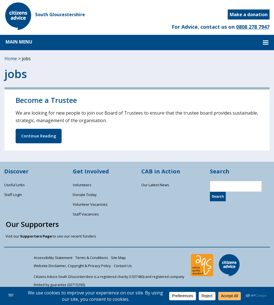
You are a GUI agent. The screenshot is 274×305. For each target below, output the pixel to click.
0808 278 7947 (253, 26)
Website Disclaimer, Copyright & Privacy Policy (72, 265)
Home (10, 58)
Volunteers (82, 184)
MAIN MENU (19, 42)
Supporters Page (36, 236)
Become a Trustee (46, 100)
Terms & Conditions (91, 257)
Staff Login (13, 194)
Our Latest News (155, 184)
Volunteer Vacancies (90, 204)
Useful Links (14, 184)
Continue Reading (38, 136)
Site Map (118, 257)
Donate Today (85, 194)
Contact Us (123, 265)
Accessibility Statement (53, 257)
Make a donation (249, 14)
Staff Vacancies (86, 214)
